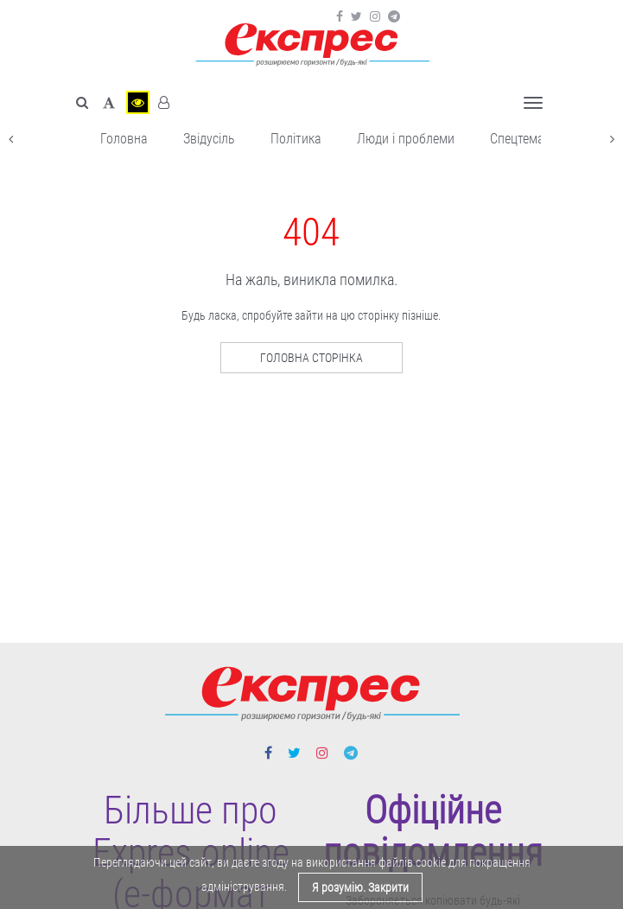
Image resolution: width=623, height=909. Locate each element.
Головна (124, 138)
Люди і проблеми (406, 138)
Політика (295, 138)
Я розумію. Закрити (360, 887)
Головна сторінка (311, 358)
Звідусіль (209, 138)
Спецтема (517, 138)
